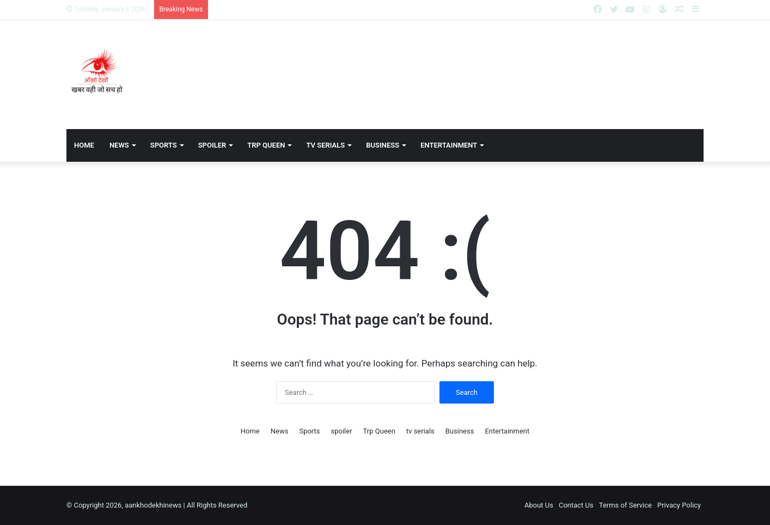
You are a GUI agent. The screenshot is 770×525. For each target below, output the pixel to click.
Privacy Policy (679, 505)
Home (84, 145)
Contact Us (576, 505)
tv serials (325, 145)
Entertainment (448, 145)
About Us (538, 505)
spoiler (212, 145)
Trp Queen (266, 145)
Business (382, 145)
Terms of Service (625, 505)
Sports (163, 145)
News (119, 145)
